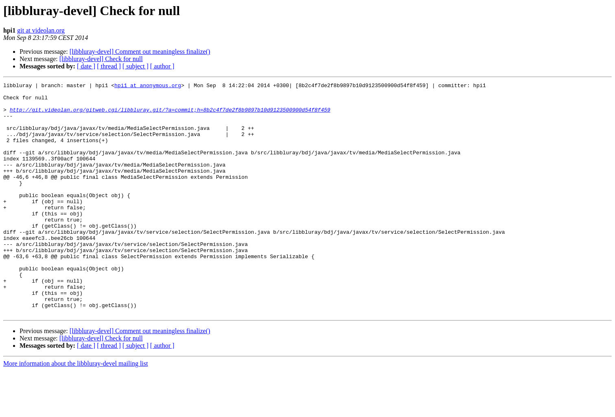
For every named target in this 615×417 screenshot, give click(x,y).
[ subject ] (136, 66)
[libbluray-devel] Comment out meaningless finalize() (140, 51)
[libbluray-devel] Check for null (101, 58)
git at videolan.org (41, 30)
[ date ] (86, 66)
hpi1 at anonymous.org (147, 86)
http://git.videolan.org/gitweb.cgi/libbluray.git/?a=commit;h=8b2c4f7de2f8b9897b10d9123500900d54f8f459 (170, 115)
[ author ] (162, 66)
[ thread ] (109, 66)
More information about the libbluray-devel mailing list (75, 409)
